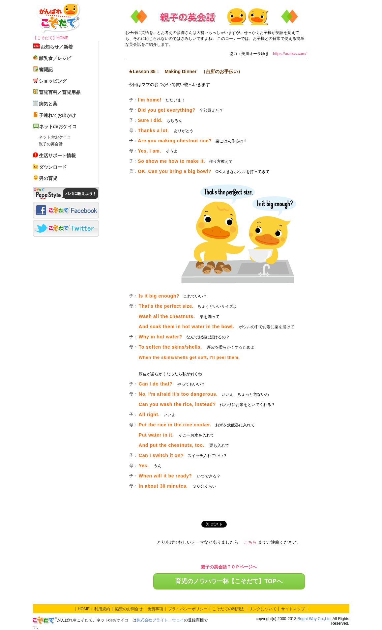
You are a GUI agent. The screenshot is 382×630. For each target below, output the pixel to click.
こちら (250, 542)
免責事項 (155, 609)
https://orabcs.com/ (289, 53)
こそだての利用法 (228, 609)
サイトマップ (293, 609)
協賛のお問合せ (129, 609)
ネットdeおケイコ (55, 137)
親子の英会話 (51, 144)
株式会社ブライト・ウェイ (160, 620)
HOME (84, 609)
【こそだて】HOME (51, 38)
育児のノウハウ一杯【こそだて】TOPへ (228, 581)
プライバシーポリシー (188, 609)
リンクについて (263, 609)
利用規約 (102, 609)
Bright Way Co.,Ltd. (315, 618)
